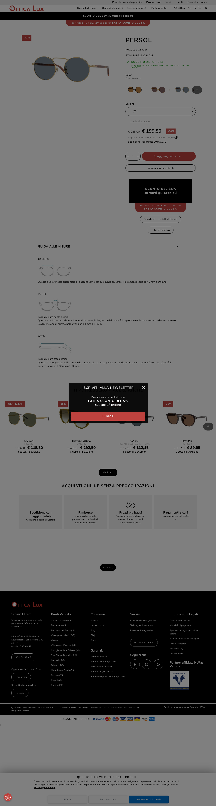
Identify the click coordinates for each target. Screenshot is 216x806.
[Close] (144, 387)
